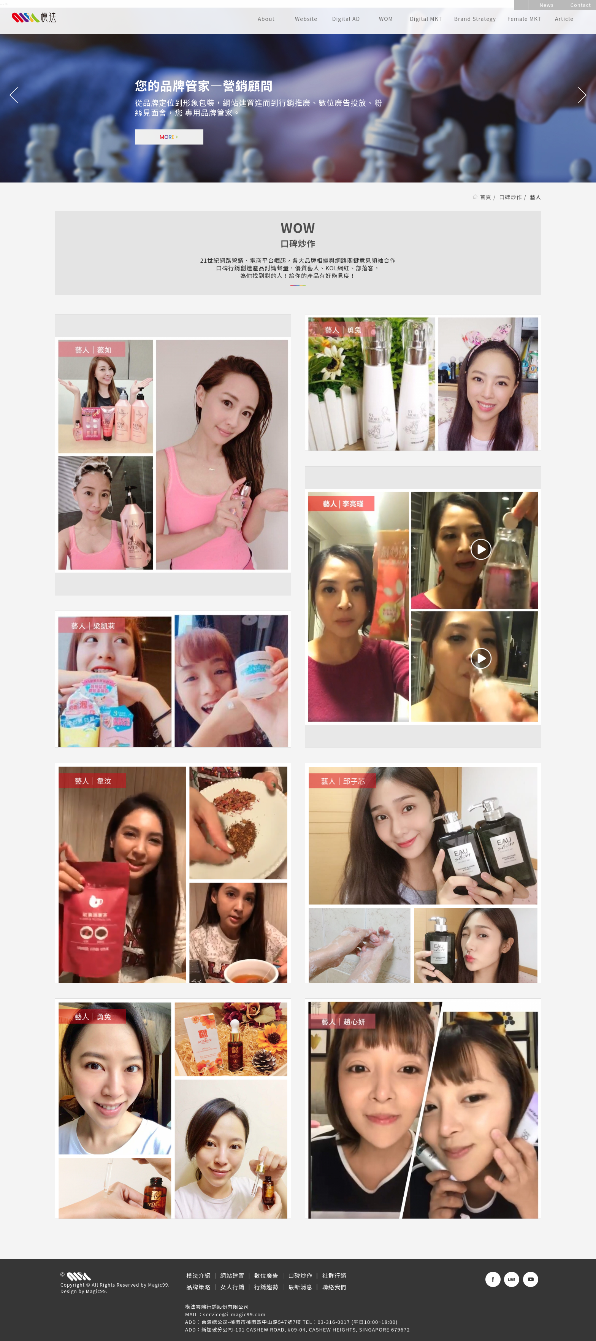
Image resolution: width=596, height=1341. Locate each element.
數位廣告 (266, 1275)
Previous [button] (14, 95)
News (543, 4)
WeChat (530, 1279)
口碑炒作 (510, 197)
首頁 (485, 197)
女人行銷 (232, 1287)
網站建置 (232, 1275)
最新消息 (300, 1287)
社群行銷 (334, 1275)
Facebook (493, 1279)
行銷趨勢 (266, 1287)
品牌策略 (198, 1287)
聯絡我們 (334, 1287)
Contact (577, 4)
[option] (298, 95)
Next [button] (581, 95)
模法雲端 (34, 17)
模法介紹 (198, 1275)
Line (511, 1279)
